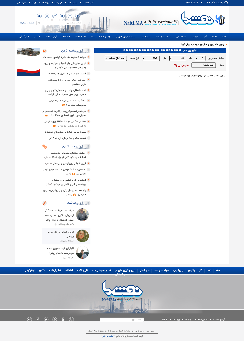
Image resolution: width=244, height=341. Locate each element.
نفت (214, 37)
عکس (37, 37)
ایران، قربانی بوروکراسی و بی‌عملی (69, 163)
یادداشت (73, 203)
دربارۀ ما (58, 3)
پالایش (195, 37)
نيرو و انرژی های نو (125, 37)
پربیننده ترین (70, 51)
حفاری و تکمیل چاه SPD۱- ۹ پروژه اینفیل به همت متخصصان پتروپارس (65, 124)
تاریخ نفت (81, 37)
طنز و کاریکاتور (219, 42)
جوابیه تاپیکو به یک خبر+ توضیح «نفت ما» (64, 57)
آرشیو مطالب (88, 3)
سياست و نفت (163, 37)
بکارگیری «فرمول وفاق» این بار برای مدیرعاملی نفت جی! (67, 103)
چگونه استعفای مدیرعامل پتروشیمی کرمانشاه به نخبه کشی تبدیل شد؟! (68, 155)
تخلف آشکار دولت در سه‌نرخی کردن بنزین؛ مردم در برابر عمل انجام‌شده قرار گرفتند (65, 92)
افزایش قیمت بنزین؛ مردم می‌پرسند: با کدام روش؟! (60, 250)
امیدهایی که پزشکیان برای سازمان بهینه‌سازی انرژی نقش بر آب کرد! (69, 182)
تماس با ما (72, 3)
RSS (34, 3)
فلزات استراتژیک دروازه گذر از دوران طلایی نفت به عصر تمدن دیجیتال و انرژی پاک (59, 215)
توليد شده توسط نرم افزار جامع (122, 336)
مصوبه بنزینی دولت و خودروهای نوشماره (65, 132)
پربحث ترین (70, 146)
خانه (224, 37)
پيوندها (45, 3)
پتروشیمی (181, 37)
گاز (205, 37)
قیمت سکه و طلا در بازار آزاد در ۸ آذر (67, 138)
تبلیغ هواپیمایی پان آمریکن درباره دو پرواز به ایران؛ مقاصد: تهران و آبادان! (65, 65)
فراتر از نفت (51, 37)
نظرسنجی (21, 3)
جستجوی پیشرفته (27, 23)
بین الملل (145, 37)
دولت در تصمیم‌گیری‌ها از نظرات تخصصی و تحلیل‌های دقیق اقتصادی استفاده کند (64, 113)
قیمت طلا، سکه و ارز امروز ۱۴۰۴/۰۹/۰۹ (67, 74)
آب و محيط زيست (100, 37)
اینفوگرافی (24, 37)
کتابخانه (66, 37)
